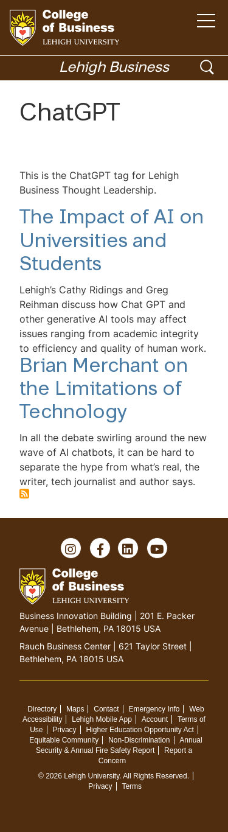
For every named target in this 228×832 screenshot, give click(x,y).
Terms (132, 786)
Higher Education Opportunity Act (139, 729)
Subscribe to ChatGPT (24, 493)
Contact (106, 709)
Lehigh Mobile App (102, 719)
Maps (75, 709)
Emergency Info (153, 709)
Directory (42, 709)
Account (155, 719)
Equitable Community (63, 740)
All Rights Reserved (155, 776)
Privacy (64, 729)
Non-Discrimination (139, 740)
